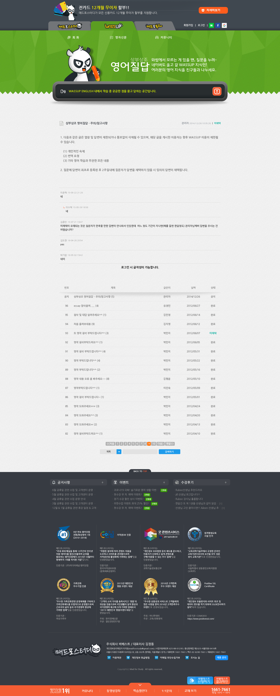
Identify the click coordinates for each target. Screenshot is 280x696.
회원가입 (188, 25)
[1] (220, 503)
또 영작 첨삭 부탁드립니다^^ (89, 333)
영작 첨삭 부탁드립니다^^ (88, 351)
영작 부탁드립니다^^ (85, 360)
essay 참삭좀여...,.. (84, 306)
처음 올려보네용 (82, 324)
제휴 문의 (221, 657)
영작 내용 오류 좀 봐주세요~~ (89, 379)
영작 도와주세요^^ (84, 415)
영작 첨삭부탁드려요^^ (86, 342)
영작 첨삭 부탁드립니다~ (87, 397)
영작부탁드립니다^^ (85, 388)
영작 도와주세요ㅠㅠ (84, 406)
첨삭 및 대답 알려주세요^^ (88, 315)
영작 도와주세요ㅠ (83, 424)
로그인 (201, 25)
